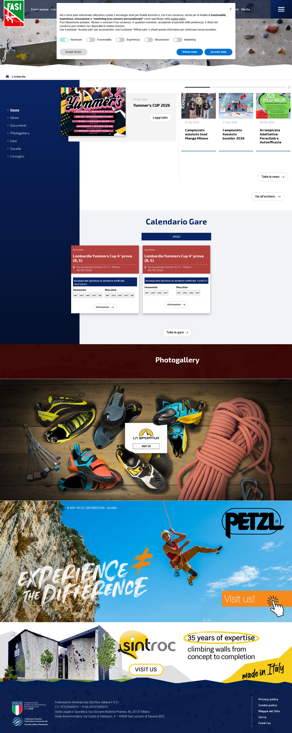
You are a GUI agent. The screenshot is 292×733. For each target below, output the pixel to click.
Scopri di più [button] (73, 51)
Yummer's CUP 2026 (148, 107)
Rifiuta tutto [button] (189, 51)
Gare (13, 141)
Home (14, 110)
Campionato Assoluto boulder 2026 (234, 134)
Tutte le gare (175, 332)
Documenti (18, 125)
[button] (231, 9)
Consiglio (17, 156)
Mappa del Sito (269, 711)
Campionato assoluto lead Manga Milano (196, 134)
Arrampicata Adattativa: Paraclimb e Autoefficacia (270, 136)
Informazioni (102, 307)
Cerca (262, 717)
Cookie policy (267, 705)
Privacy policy (268, 699)
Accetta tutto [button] (218, 51)
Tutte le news (270, 177)
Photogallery (19, 133)
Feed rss (264, 723)
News (14, 118)
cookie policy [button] (178, 18)
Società (15, 149)
